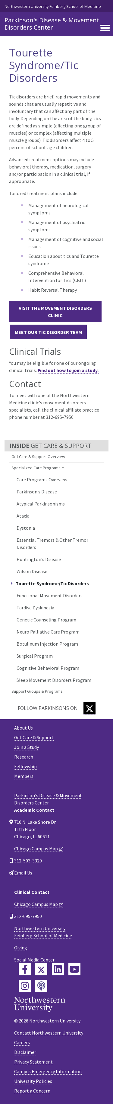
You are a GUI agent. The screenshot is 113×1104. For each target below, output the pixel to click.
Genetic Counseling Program (46, 620)
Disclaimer (25, 1052)
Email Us (23, 873)
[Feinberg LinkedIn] (58, 969)
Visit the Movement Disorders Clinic (55, 311)
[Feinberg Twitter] (41, 969)
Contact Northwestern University (48, 1033)
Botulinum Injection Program (47, 644)
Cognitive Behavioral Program (48, 668)
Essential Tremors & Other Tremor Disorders (52, 543)
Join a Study (26, 747)
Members (23, 776)
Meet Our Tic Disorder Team (48, 332)
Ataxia (23, 516)
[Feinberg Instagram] (25, 986)
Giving (20, 948)
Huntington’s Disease (39, 559)
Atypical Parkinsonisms (41, 504)
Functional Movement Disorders (50, 595)
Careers (22, 1042)
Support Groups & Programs (37, 691)
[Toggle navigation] (105, 28)
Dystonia (26, 528)
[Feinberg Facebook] (25, 969)
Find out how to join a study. (68, 370)
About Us (23, 728)
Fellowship (25, 766)
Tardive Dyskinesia (35, 608)
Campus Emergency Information (48, 1071)
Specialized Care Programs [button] (36, 467)
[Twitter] (89, 708)
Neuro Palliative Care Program (48, 632)
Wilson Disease (32, 571)
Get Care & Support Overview (38, 456)
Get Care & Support (34, 737)
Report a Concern (32, 1091)
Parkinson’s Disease (37, 492)
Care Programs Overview (42, 480)
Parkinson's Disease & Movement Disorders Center (52, 23)
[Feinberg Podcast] (41, 986)
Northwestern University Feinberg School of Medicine (53, 6)
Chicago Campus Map (36, 849)
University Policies (33, 1081)
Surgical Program (35, 656)
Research (23, 757)
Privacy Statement (33, 1062)
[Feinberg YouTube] (74, 969)
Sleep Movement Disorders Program (54, 680)
